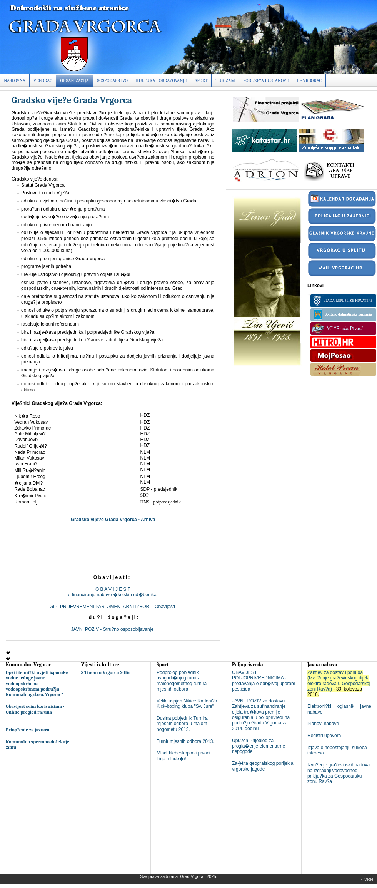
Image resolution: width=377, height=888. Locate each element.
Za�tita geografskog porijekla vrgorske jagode (262, 766)
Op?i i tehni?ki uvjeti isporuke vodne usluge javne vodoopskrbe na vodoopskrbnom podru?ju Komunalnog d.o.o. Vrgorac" (37, 683)
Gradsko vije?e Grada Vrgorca (72, 100)
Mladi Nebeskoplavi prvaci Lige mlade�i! (183, 755)
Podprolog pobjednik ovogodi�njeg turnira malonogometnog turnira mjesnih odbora (182, 681)
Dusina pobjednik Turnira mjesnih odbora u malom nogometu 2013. (182, 724)
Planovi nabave (323, 723)
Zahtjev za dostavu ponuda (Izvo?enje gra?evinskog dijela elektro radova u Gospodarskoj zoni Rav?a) (338, 681)
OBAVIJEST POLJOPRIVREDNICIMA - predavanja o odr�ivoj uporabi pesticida (263, 681)
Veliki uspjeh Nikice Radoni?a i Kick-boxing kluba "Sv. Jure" (188, 703)
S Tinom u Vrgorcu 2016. (106, 672)
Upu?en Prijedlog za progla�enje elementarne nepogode (258, 746)
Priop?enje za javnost (28, 729)
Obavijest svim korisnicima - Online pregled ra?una (35, 709)
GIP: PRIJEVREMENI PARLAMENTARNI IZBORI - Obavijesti (113, 606)
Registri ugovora (324, 735)
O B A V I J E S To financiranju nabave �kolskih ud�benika (113, 592)
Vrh (368, 879)
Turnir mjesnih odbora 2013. (185, 741)
